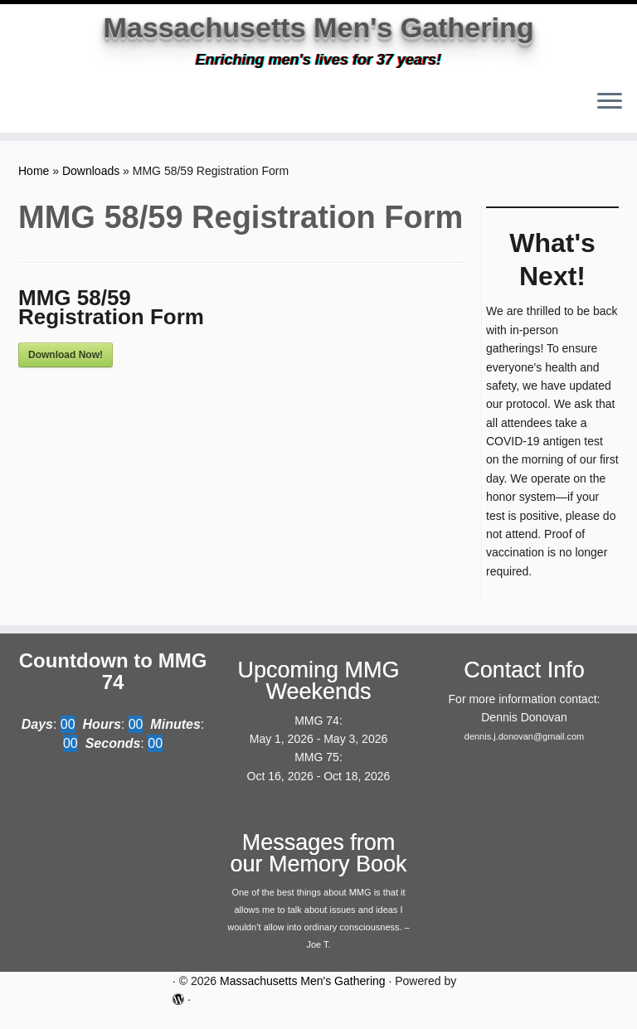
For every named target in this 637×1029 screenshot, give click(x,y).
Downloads (90, 181)
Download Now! (65, 365)
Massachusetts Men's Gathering (318, 33)
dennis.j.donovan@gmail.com (524, 747)
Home (33, 181)
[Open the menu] (609, 113)
